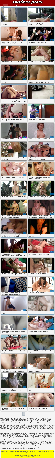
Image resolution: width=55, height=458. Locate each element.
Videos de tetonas (14, 433)
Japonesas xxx (3, 445)
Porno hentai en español (9, 444)
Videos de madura (25, 442)
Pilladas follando (32, 443)
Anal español (12, 440)
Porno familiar (15, 448)
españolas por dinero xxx (45, 419)
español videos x (20, 419)
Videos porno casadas (34, 441)
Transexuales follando (23, 443)
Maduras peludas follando (40, 436)
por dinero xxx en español (45, 422)
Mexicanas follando (34, 442)
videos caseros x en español (22, 426)
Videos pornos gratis (4, 436)
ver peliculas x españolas (19, 425)
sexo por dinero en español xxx (35, 424)
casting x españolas (41, 418)
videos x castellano (40, 429)
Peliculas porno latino (27, 437)
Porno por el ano (40, 443)
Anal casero (29, 433)
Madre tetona (19, 440)
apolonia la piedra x (14, 418)
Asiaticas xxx (27, 447)
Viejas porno (6, 439)
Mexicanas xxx (34, 440)
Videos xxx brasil (30, 436)
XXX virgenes (39, 434)
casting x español (33, 418)
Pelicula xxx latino (31, 435)
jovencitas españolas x (5, 420)
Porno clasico (18, 439)
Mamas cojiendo (31, 448)
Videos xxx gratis (48, 435)
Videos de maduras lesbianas (13, 442)
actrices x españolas (4, 418)
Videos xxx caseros (27, 445)
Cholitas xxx (12, 439)
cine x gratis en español (10, 419)
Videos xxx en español (10, 447)
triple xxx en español (8, 425)
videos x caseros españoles (29, 429)
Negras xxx (41, 442)
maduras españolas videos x (27, 420)
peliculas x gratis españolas (11, 422)
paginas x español (4, 421)
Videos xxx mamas (24, 434)
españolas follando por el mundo (31, 419)
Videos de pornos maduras (14, 441)
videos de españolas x (34, 426)
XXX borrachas (32, 434)
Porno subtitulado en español (37, 439)
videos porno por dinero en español (34, 427)
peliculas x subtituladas (23, 422)
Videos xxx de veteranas (5, 448)
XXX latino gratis (36, 444)
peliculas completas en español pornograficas (28, 421)
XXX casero (2, 443)
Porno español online (11, 435)
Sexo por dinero (28, 444)
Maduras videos (19, 447)
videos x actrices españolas (35, 428)
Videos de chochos (8, 437)
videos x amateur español (6, 429)
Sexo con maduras (22, 448)
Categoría (23, 5)
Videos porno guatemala (20, 436)
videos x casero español (17, 429)
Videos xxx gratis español (12, 443)
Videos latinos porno (45, 444)
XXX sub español (39, 435)
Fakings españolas (26, 439)
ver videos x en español (31, 425)
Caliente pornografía (14, 5)
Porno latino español (21, 435)
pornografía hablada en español (20, 424)
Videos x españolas (27, 2)
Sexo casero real (22, 433)
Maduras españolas (17, 437)
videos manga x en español (20, 427)
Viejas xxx (12, 436)
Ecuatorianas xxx (36, 445)
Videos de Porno (3, 441)
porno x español (8, 424)
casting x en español (23, 418)
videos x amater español (47, 428)
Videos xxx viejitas (20, 444)
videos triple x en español (10, 428)
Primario (5, 5)
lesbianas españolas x (16, 420)
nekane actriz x (38, 420)
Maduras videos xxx (47, 440)
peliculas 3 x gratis (13, 421)
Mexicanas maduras (4, 433)
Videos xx (52, 442)
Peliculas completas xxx (38, 437)
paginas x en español (46, 420)
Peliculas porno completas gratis (15, 445)
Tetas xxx (40, 440)
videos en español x (8, 427)
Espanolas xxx (43, 445)
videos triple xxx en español (22, 428)
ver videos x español (41, 425)
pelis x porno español (34, 422)
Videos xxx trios (43, 441)
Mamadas (6, 440)
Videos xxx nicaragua (35, 447)
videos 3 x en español (10, 426)
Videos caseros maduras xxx (46, 447)
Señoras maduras (26, 440)
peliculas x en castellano (44, 421)
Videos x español (24, 441)
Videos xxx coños (47, 434)
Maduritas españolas (46, 433)
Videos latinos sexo (36, 433)
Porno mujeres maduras (13, 434)
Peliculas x (47, 442)
